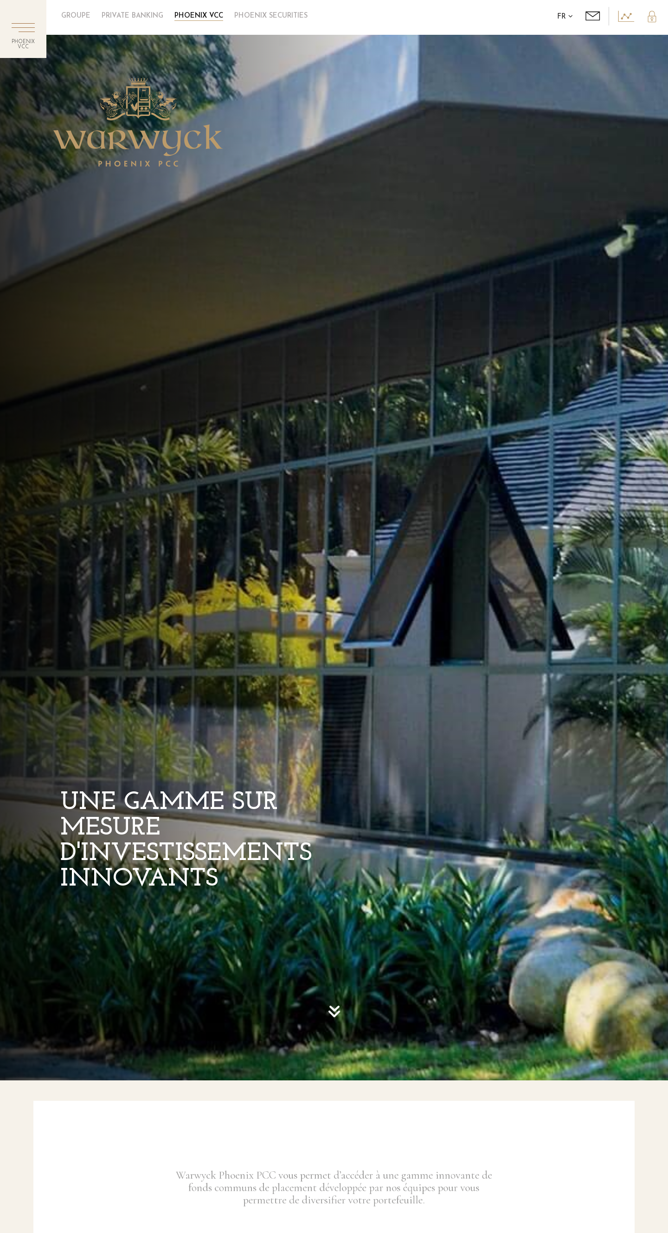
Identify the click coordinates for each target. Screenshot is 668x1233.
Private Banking (132, 16)
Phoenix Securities (271, 16)
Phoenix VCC (198, 16)
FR (565, 16)
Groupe (75, 16)
